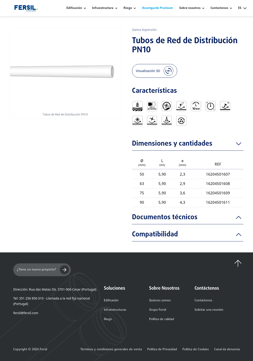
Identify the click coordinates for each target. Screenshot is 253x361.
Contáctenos (203, 300)
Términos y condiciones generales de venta (111, 349)
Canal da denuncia (227, 349)
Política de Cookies (195, 349)
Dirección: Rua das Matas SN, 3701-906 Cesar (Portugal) (54, 289)
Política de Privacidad (162, 349)
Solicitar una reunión (209, 310)
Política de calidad (161, 319)
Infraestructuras (115, 310)
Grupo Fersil (157, 310)
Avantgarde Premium (157, 8)
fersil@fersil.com (25, 313)
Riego (128, 8)
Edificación (74, 8)
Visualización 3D (154, 71)
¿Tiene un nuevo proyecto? (43, 269)
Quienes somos (160, 300)
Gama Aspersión (144, 29)
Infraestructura (102, 8)
